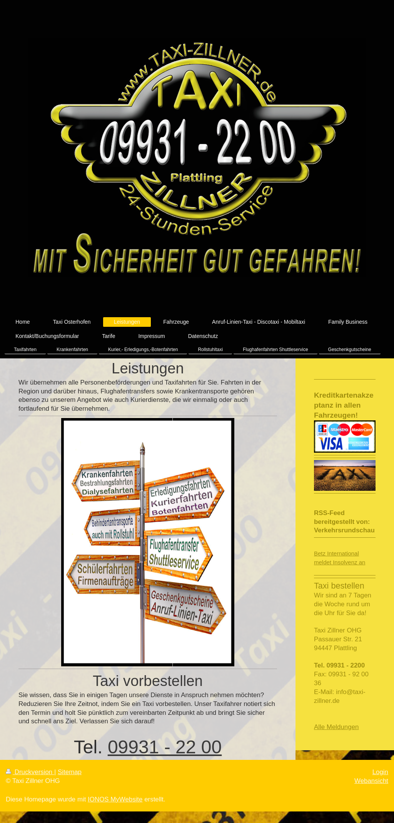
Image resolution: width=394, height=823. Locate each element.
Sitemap (70, 772)
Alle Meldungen (336, 727)
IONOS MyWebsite (115, 799)
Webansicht (371, 781)
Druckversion (30, 772)
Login (380, 772)
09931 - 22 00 (165, 747)
